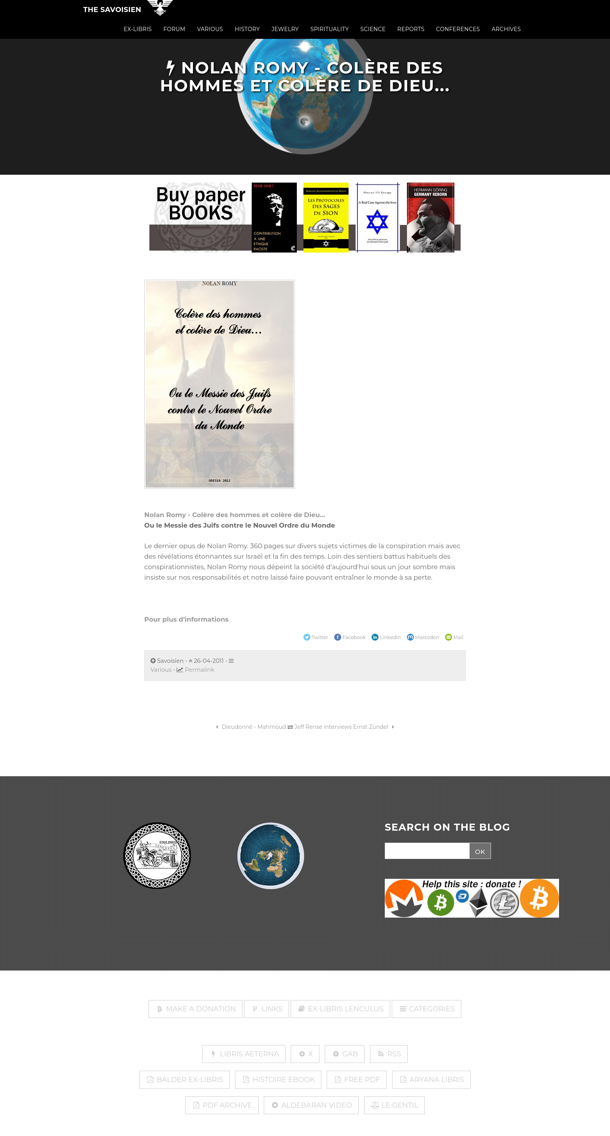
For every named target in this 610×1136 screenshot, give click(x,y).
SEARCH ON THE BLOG (447, 827)
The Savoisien (112, 16)
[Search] (426, 851)
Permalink (199, 669)
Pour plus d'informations (186, 619)
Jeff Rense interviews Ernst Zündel (345, 726)
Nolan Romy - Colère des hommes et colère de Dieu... (234, 515)
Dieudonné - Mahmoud (250, 726)
